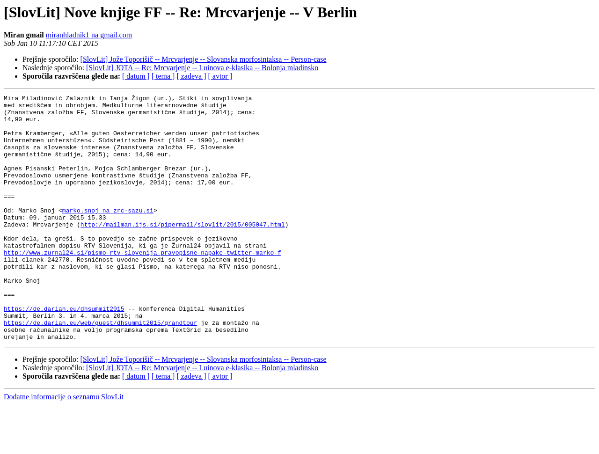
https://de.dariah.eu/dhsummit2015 (64, 352)
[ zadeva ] (191, 76)
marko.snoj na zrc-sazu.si (107, 234)
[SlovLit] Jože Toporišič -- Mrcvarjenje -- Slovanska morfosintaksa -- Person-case (203, 59)
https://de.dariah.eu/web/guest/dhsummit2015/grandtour (100, 369)
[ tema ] (163, 76)
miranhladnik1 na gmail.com (89, 35)
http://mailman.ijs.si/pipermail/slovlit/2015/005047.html (182, 251)
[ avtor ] (220, 76)
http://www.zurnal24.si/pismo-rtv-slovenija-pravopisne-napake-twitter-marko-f (142, 284)
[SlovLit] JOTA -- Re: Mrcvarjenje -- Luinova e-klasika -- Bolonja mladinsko (202, 68)
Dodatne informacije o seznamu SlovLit (64, 446)
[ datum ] (136, 76)
